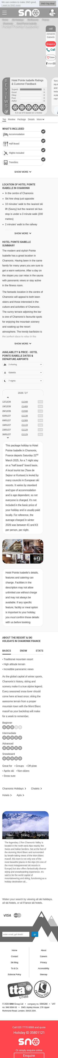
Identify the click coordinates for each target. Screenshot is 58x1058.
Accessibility (43, 968)
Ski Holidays (18, 20)
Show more (21, 233)
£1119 (25, 425)
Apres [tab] (41, 835)
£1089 (25, 420)
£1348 (25, 402)
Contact (14, 956)
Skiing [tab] (25, 835)
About (43, 950)
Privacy (43, 962)
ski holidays (45, 899)
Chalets (35, 788)
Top (4, 119)
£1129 (25, 429)
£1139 (25, 416)
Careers (43, 956)
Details (31, 119)
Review (11, 119)
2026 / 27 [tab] (23, 393)
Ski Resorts (33, 20)
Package (21, 119)
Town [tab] (9, 835)
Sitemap (43, 974)
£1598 (25, 411)
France (45, 20)
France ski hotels (32, 903)
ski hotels (10, 903)
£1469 (25, 406)
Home (5, 20)
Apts (19, 795)
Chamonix (8, 23)
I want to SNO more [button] (11, 5)
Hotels (5, 795)
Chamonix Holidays (13, 788)
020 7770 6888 (25, 1027)
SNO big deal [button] (47, 3)
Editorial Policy (14, 974)
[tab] (6, 650)
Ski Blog (14, 962)
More (40, 119)
